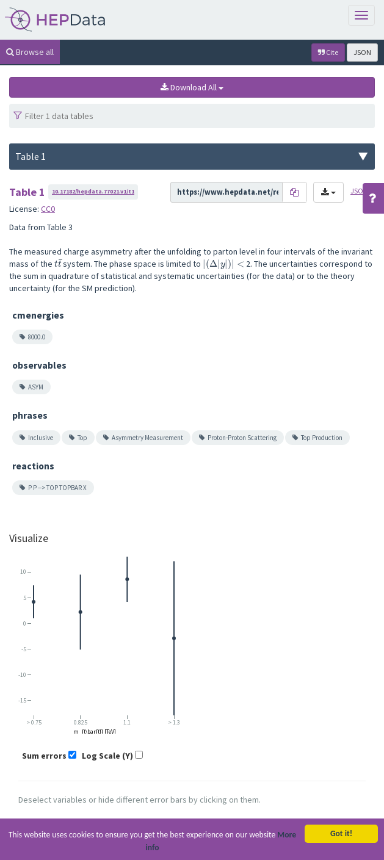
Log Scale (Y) (107, 755)
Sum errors (44, 755)
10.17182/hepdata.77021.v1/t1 (93, 191)
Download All (192, 87)
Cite (328, 52)
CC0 (48, 208)
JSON (362, 52)
